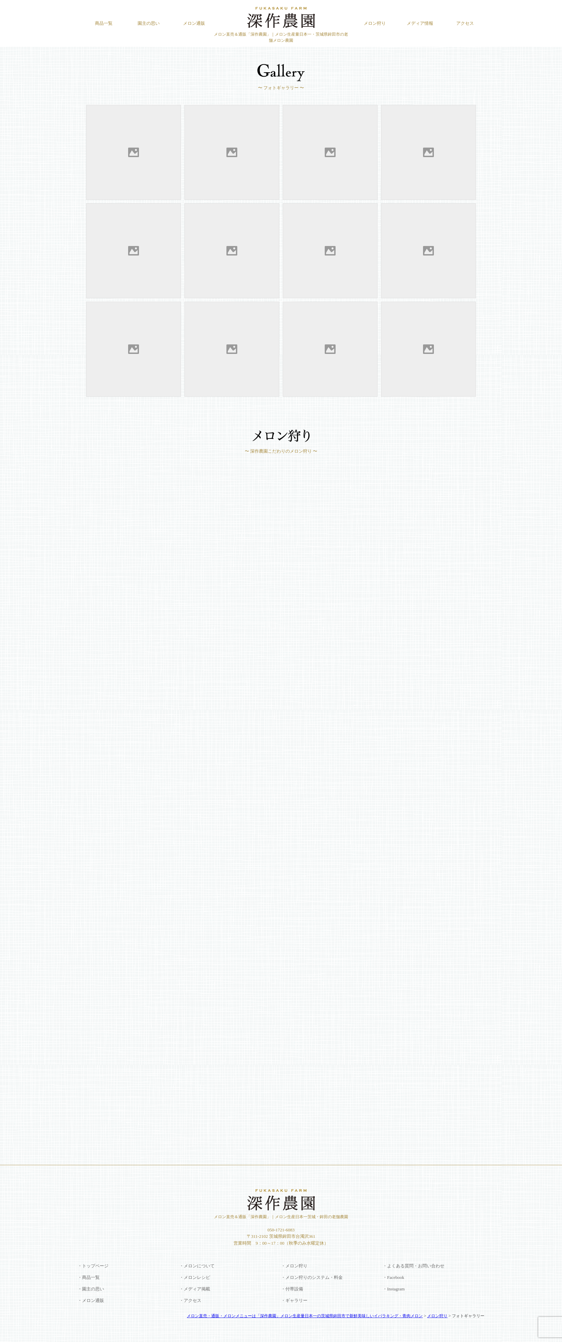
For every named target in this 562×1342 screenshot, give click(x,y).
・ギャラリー (294, 1300)
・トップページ (93, 1265)
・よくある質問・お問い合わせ (413, 1265)
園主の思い (149, 23)
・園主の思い (91, 1288)
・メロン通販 (91, 1300)
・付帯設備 (292, 1288)
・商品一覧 (89, 1277)
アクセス (465, 23)
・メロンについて (197, 1265)
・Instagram (394, 1288)
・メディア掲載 (194, 1288)
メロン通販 (194, 23)
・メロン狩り (294, 1265)
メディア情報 (420, 23)
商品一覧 (104, 23)
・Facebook (393, 1277)
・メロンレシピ (194, 1277)
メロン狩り (375, 23)
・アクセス (190, 1300)
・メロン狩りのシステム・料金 (312, 1277)
